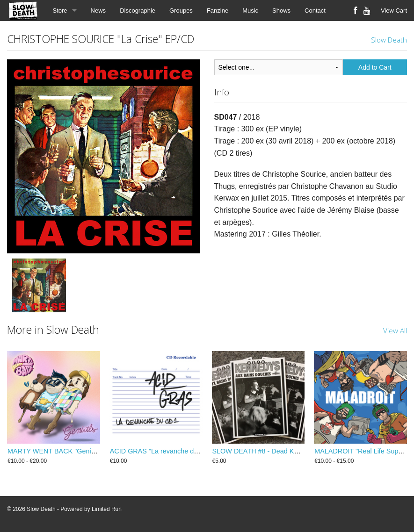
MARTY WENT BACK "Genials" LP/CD (65, 451)
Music (250, 10)
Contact (315, 10)
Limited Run (107, 509)
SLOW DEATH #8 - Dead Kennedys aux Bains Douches (295, 451)
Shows (281, 10)
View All (395, 330)
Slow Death (389, 39)
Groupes (181, 10)
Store (60, 10)
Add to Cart (375, 67)
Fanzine (217, 10)
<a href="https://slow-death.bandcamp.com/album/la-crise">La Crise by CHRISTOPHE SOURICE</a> (310, 278)
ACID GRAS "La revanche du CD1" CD (168, 451)
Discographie (137, 10)
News (98, 10)
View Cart (394, 10)
